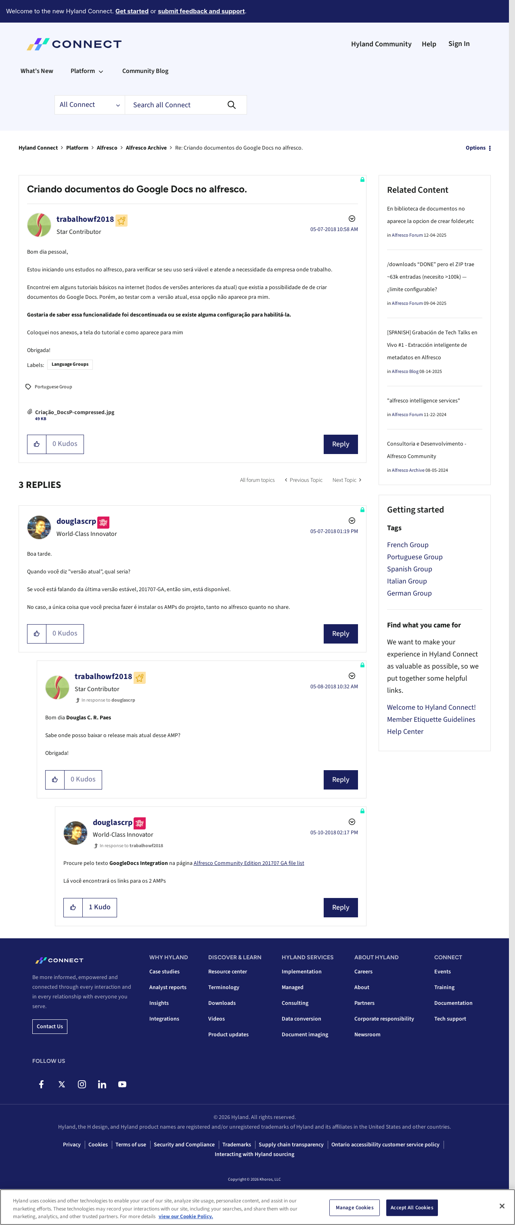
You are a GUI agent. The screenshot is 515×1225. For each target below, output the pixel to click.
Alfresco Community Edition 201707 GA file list (249, 863)
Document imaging (305, 1035)
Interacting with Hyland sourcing (254, 1154)
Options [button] (476, 148)
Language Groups (70, 364)
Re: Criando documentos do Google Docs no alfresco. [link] (239, 148)
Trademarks (236, 1145)
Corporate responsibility (384, 1019)
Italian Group (407, 581)
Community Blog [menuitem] (145, 71)
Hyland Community (381, 44)
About (361, 987)
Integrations (164, 1019)
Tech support (450, 1019)
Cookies (98, 1145)
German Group (409, 593)
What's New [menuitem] (37, 71)
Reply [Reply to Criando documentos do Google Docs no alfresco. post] (341, 444)
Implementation (302, 972)
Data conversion (301, 1019)
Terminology (223, 987)
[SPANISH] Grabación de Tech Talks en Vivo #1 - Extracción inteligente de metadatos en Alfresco (432, 345)
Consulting (295, 1003)
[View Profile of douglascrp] (76, 521)
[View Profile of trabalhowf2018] (85, 219)
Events (442, 972)
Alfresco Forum (407, 235)
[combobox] (186, 105)
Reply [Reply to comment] (341, 634)
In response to (108, 700)
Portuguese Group (53, 386)
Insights (159, 1003)
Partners (364, 1003)
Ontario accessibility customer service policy (385, 1145)
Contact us (50, 1027)
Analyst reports (167, 987)
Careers (363, 972)
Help (429, 44)
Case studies (164, 972)
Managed (293, 987)
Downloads (222, 1003)
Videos (216, 1019)
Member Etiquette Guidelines (431, 720)
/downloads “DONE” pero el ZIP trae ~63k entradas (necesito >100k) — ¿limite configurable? (430, 277)
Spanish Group (409, 569)
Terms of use (130, 1145)
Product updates (228, 1035)
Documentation (453, 1003)
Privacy (72, 1145)
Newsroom (367, 1035)
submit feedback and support (201, 11)
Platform (77, 148)
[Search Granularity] (89, 105)
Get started (132, 11)
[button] (36, 444)
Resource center (227, 972)
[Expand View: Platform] (101, 71)
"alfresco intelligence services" (423, 401)
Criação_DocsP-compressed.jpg (74, 412)
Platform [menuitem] (83, 71)
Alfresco (107, 148)
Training (444, 987)
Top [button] (33, 1206)
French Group (408, 545)
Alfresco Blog (405, 371)
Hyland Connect (38, 148)
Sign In (459, 44)
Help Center (405, 732)
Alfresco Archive (146, 148)
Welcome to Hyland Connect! (431, 707)
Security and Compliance (184, 1145)
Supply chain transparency (291, 1145)
